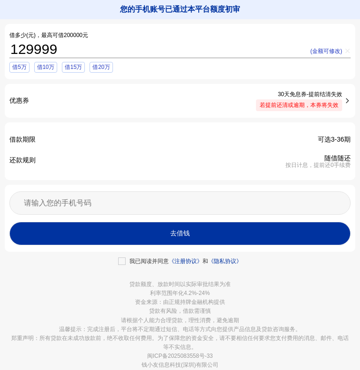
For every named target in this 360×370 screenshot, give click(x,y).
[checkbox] (180, 261)
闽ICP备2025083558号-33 (180, 356)
